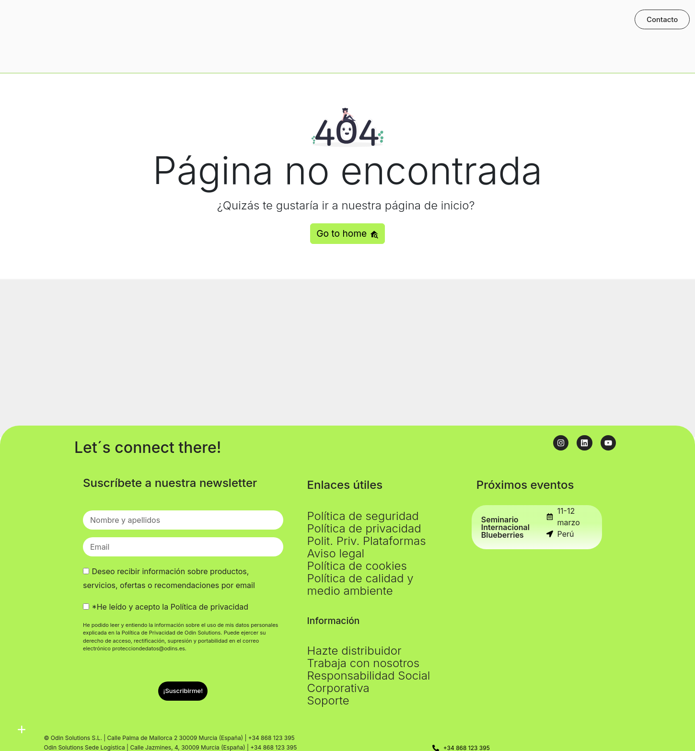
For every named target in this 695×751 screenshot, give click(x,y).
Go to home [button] (347, 233)
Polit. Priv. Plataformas (366, 541)
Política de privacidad (364, 528)
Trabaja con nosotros (363, 663)
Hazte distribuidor (354, 651)
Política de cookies (357, 566)
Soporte (328, 700)
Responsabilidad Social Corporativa (368, 682)
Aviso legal (336, 553)
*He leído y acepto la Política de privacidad (170, 606)
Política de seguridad (363, 516)
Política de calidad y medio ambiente (360, 584)
